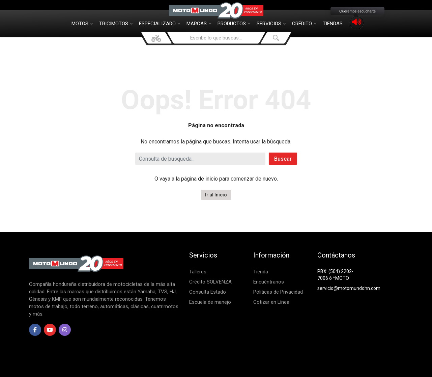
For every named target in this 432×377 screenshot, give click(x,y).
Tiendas (333, 24)
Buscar (283, 159)
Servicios (271, 24)
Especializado (159, 24)
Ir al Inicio (216, 194)
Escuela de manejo (210, 302)
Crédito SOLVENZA (210, 282)
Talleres (197, 272)
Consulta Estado (207, 292)
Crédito (304, 24)
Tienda (260, 272)
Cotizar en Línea (271, 302)
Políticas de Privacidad (278, 292)
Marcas (198, 24)
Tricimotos (116, 24)
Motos (82, 24)
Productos (234, 24)
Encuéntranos (268, 282)
